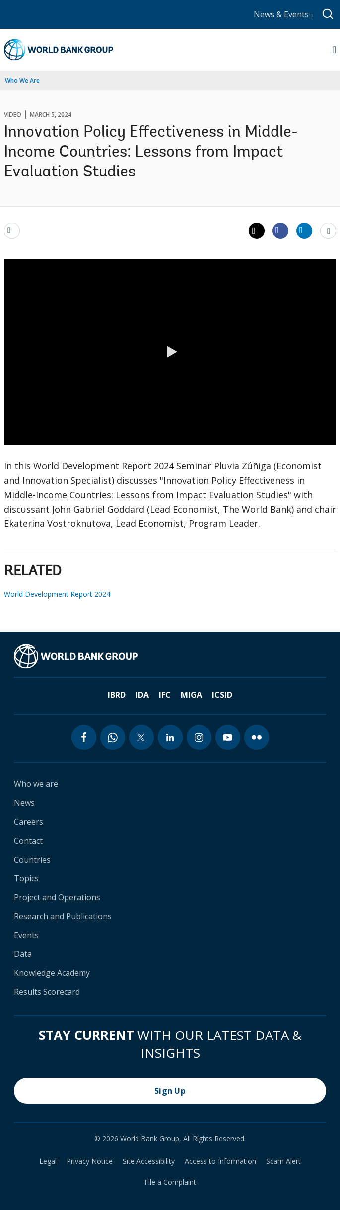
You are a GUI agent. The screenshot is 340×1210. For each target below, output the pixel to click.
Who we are (36, 783)
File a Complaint (170, 1182)
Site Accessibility (149, 1161)
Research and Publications (63, 916)
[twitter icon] (141, 737)
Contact (28, 840)
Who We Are (22, 80)
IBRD (117, 695)
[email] (11, 230)
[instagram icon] (199, 737)
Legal (48, 1161)
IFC (165, 695)
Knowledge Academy (52, 972)
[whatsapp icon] (112, 737)
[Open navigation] (334, 50)
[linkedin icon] (170, 737)
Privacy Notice (90, 1161)
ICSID (222, 695)
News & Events (283, 14)
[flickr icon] (256, 737)
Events (26, 935)
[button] (170, 352)
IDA (142, 695)
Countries (32, 859)
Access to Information (220, 1161)
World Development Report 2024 (57, 594)
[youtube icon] (227, 737)
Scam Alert (283, 1161)
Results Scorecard (47, 991)
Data (23, 954)
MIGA (191, 695)
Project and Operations (57, 897)
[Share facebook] (280, 230)
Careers (28, 821)
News (24, 802)
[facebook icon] (83, 737)
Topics (26, 878)
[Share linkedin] (304, 230)
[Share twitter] (256, 230)
